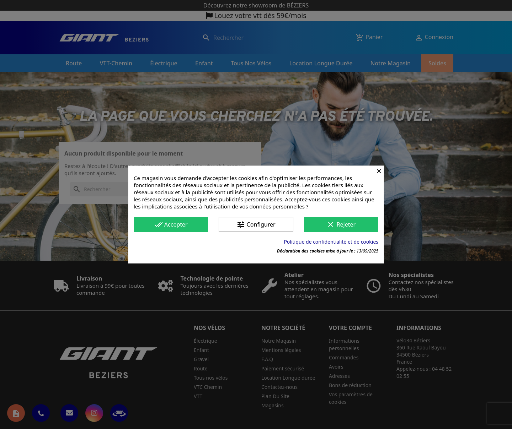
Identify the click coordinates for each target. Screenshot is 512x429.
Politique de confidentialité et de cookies (331, 241)
